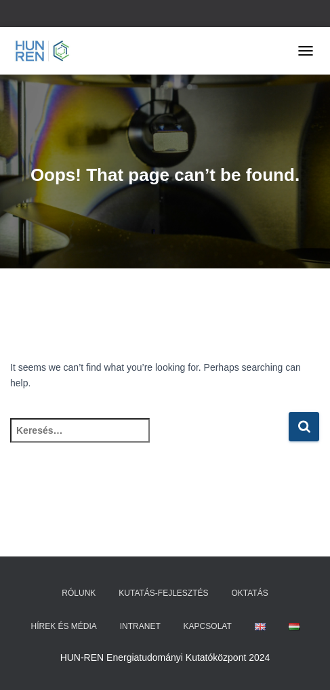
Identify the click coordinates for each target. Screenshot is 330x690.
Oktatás (249, 593)
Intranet (140, 626)
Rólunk (79, 593)
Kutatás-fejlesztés (163, 593)
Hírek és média (63, 626)
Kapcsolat (208, 626)
